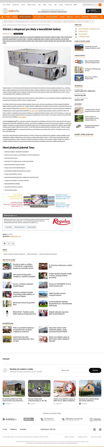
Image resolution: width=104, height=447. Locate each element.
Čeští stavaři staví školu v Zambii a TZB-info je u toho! (92, 47)
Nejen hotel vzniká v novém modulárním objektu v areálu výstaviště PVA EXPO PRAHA (58, 330)
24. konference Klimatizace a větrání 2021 (60, 266)
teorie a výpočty (34, 21)
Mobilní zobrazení (69, 437)
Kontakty (23, 429)
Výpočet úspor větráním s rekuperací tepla (91, 77)
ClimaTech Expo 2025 (80, 95)
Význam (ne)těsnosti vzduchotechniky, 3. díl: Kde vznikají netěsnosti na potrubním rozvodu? (92, 118)
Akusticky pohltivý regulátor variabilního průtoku (92, 126)
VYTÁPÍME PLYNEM (83, 36)
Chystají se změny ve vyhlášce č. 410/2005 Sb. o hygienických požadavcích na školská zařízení (23, 266)
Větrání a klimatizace (12, 25)
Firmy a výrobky (6, 4)
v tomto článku (22, 117)
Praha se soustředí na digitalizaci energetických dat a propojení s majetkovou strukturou (23, 330)
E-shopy (61, 4)
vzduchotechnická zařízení (21, 21)
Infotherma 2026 (79, 100)
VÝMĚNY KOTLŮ (82, 31)
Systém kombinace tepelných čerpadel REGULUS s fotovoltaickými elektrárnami (60, 303)
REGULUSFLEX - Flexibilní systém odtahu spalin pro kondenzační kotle (24, 313)
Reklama (13, 429)
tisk (4, 243)
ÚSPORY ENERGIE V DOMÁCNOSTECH (89, 29)
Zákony (44, 4)
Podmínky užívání (83, 437)
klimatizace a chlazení (45, 21)
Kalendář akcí (15, 4)
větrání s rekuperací (8, 21)
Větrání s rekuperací (21, 25)
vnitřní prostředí (57, 21)
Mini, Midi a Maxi (33, 111)
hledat (13, 243)
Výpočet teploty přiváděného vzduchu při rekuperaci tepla (92, 61)
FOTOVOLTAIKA (82, 34)
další (92, 21)
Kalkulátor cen (68, 4)
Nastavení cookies (96, 437)
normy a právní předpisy (83, 21)
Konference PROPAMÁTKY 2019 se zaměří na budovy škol (60, 285)
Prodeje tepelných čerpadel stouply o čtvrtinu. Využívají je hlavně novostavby (60, 275)
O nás (5, 429)
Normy (50, 4)
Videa (55, 4)
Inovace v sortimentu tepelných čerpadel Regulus (23, 285)
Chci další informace (19, 227)
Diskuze (23, 4)
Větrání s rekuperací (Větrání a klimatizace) (14, 254)
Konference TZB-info (48, 429)
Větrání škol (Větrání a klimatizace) (48, 254)
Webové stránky (31, 227)
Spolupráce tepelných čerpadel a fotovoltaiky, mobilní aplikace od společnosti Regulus (23, 294)
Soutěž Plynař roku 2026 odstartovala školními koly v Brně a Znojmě (23, 339)
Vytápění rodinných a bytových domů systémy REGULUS (58, 313)
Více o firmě (8, 227)
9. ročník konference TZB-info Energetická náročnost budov (92, 110)
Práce (39, 4)
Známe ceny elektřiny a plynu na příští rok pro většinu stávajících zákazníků (59, 339)
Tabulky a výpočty (31, 4)
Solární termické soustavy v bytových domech (57, 294)
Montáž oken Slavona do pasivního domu (24, 304)
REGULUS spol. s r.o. (7, 33)
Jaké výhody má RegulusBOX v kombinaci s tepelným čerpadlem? (24, 275)
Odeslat (95, 370)
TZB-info (4, 25)
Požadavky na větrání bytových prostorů (93, 69)
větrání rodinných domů (69, 21)
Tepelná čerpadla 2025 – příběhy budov (85, 91)
